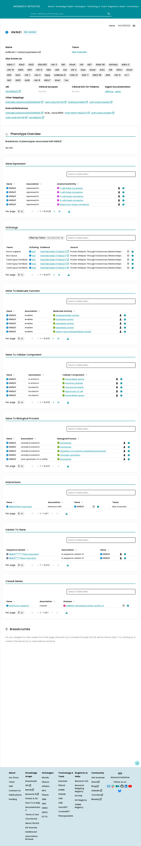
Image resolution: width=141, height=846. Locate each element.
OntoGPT (63, 807)
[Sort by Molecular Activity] (73, 310)
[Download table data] (69, 211)
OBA (44, 799)
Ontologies (80, 6)
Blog (94, 786)
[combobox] (70, 13)
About (51, 6)
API (28, 785)
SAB (11, 786)
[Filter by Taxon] (46, 238)
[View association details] (123, 188)
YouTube (97, 794)
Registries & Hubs (116, 6)
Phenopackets (65, 816)
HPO (44, 790)
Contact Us (15, 790)
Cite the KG (31, 818)
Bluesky (96, 799)
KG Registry (81, 800)
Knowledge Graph (65, 6)
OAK (60, 798)
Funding (13, 799)
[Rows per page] (20, 211)
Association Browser (31, 838)
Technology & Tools (97, 6)
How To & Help (32, 802)
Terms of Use (32, 814)
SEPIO (45, 812)
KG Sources (31, 827)
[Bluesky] (119, 790)
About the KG (32, 823)
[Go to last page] (59, 211)
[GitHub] (122, 786)
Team (12, 782)
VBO (44, 803)
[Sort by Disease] (73, 601)
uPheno (45, 786)
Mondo (45, 777)
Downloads (31, 781)
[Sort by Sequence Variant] (27, 549)
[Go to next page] (53, 211)
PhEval (61, 785)
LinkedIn (96, 790)
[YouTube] (130, 786)
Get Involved (97, 777)
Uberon (45, 782)
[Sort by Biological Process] (78, 438)
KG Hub (78, 795)
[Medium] (117, 786)
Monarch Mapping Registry (79, 788)
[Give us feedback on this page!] (137, 763)
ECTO (45, 816)
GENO (45, 808)
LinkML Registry (79, 806)
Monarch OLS (81, 781)
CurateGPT (64, 811)
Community (133, 6)
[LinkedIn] (126, 786)
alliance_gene (113, 91)
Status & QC (31, 798)
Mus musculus (79, 51)
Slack (95, 782)
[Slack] (112, 786)
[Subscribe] (108, 786)
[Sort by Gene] (13, 183)
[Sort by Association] (40, 183)
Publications (15, 794)
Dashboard (31, 831)
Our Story (14, 777)
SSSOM (62, 794)
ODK (60, 802)
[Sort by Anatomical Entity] (77, 183)
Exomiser (62, 781)
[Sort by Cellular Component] (86, 374)
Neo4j (29, 789)
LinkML (61, 789)
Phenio (45, 794)
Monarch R (32, 794)
